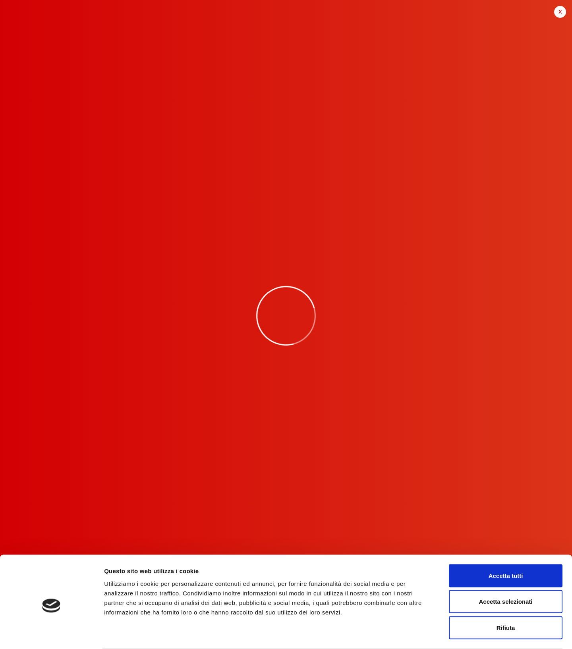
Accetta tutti (506, 544)
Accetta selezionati (505, 571)
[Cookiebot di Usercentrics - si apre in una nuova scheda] (51, 633)
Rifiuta (506, 596)
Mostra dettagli (417, 633)
